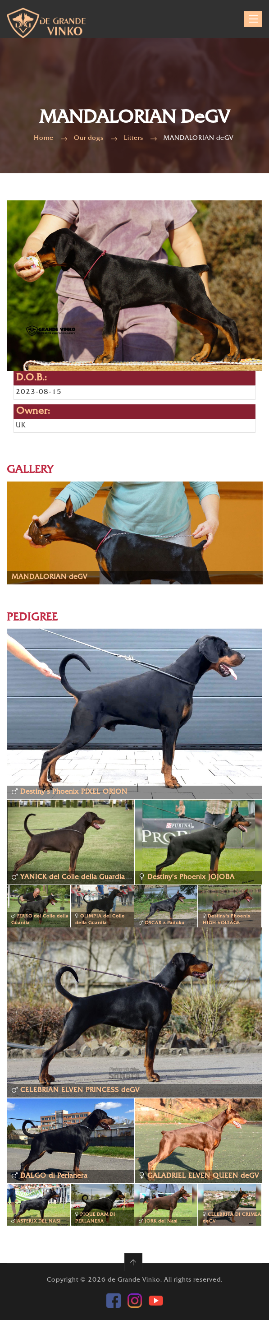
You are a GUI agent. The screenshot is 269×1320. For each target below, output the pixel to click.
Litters (133, 138)
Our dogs (89, 138)
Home (44, 138)
